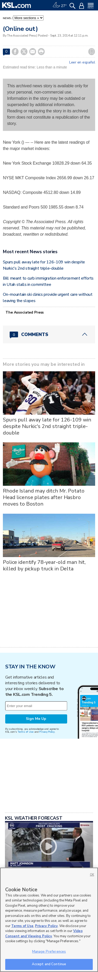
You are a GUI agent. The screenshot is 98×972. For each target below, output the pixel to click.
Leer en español (82, 62)
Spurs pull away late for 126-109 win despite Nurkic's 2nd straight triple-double (47, 426)
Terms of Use (25, 731)
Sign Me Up (36, 718)
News (7, 18)
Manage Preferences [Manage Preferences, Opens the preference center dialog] (49, 951)
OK (92, 875)
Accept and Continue (49, 964)
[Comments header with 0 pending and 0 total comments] (49, 334)
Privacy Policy (46, 731)
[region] (49, 919)
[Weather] (60, 5)
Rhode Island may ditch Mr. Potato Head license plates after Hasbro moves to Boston (43, 497)
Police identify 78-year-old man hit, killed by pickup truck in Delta (44, 565)
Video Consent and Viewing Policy (44, 934)
